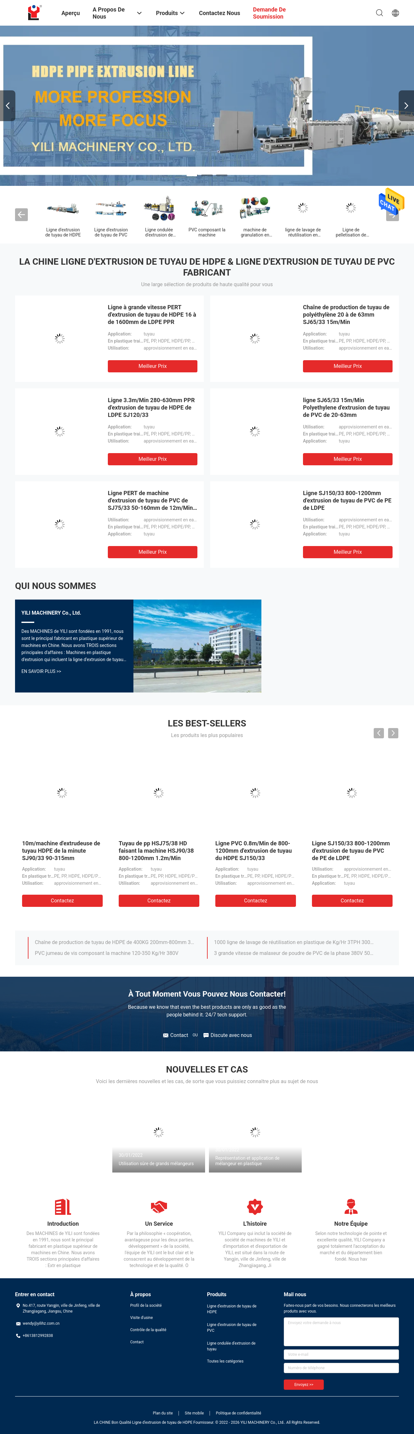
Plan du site (163, 1413)
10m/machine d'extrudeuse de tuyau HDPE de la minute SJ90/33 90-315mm (61, 850)
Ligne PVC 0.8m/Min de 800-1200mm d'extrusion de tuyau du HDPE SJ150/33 (253, 850)
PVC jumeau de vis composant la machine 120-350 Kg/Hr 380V (107, 953)
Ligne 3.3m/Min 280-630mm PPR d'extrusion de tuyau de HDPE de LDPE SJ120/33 (151, 407)
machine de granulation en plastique (255, 235)
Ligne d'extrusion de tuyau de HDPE (63, 232)
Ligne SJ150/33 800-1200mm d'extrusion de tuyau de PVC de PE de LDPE (347, 500)
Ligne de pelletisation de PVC (351, 235)
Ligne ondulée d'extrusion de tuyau (159, 235)
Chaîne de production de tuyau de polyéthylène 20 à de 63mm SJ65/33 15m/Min (346, 314)
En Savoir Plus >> (41, 671)
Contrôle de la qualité (148, 1330)
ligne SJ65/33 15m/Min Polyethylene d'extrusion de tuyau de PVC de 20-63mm (346, 407)
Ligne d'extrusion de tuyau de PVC (111, 232)
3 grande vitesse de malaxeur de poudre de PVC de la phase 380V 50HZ (294, 953)
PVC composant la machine (206, 232)
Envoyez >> (303, 1384)
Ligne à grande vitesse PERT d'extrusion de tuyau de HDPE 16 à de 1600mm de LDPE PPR (152, 314)
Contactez (62, 901)
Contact (137, 1342)
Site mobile (194, 1413)
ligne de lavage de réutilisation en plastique (303, 235)
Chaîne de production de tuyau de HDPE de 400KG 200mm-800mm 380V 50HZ (115, 942)
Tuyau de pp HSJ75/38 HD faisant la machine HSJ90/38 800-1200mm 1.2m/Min (156, 850)
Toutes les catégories (225, 1361)
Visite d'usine (141, 1317)
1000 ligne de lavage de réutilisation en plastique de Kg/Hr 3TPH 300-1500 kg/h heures (294, 942)
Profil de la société (146, 1305)
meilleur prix (153, 366)
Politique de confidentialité (238, 1413)
